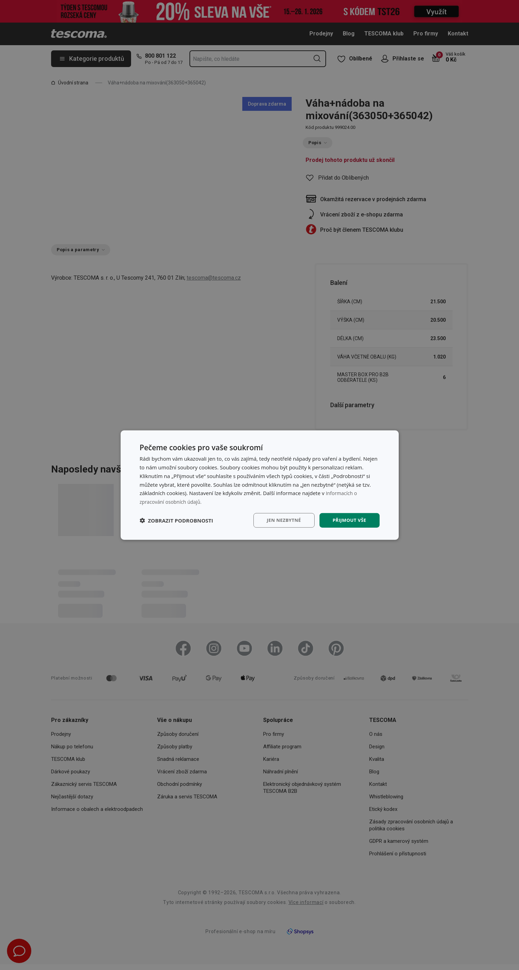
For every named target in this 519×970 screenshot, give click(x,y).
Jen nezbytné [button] (280, 520)
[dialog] (260, 485)
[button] (176, 520)
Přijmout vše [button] (348, 520)
